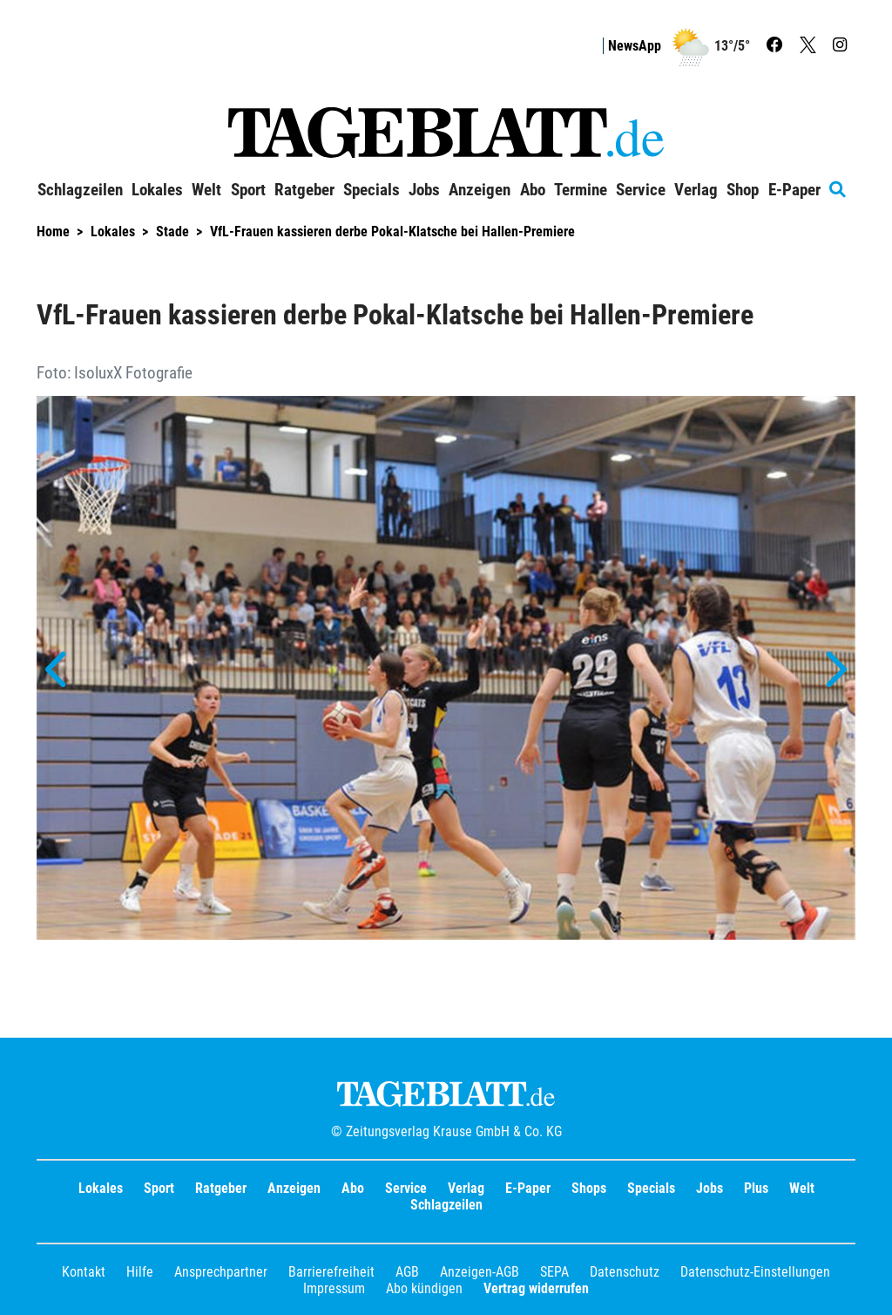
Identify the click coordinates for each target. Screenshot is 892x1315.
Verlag (466, 1188)
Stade (172, 231)
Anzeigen (294, 1188)
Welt (801, 1188)
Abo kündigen (424, 1288)
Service (406, 1188)
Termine (580, 190)
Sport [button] (248, 190)
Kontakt (83, 1272)
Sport (159, 1188)
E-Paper (528, 1188)
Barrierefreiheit (331, 1272)
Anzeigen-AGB (479, 1272)
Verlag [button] (696, 190)
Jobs (424, 190)
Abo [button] (532, 190)
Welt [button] (206, 190)
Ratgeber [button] (304, 190)
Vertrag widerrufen (536, 1288)
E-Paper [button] (794, 190)
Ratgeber (221, 1188)
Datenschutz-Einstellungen (755, 1272)
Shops (588, 1188)
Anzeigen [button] (479, 190)
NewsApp (634, 45)
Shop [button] (742, 190)
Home (53, 231)
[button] (58, 670)
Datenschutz (624, 1272)
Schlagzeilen (80, 190)
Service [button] (641, 190)
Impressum (334, 1288)
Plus (756, 1188)
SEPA (554, 1272)
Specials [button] (371, 190)
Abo (352, 1188)
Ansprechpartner (220, 1272)
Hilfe (139, 1272)
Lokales (113, 231)
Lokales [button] (157, 190)
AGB (407, 1272)
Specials (651, 1188)
